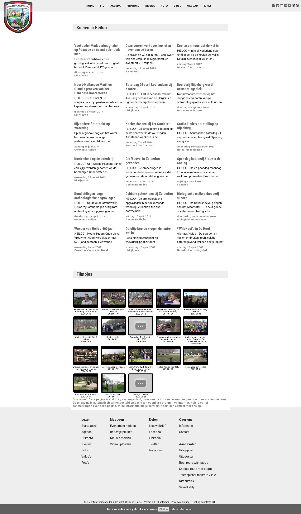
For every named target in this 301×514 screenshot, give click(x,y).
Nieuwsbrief (157, 426)
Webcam (192, 5)
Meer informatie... (183, 509)
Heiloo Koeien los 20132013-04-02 (168, 367)
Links (208, 5)
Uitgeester (186, 456)
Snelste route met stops (195, 469)
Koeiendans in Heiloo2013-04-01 (195, 367)
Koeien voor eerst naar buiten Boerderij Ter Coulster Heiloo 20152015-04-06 (195, 339)
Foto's (85, 462)
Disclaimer (163, 502)
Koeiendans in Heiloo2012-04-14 (85, 394)
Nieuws (150, 5)
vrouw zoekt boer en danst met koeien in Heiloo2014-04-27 (85, 368)
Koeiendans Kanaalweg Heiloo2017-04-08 (195, 310)
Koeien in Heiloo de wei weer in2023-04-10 (113, 310)
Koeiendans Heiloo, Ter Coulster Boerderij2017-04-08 (168, 310)
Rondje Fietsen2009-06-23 (140, 394)
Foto (164, 5)
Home (90, 5)
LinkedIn (155, 438)
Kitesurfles (186, 481)
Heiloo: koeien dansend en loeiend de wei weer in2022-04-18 (140, 310)
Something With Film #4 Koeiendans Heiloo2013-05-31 (140, 368)
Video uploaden (120, 444)
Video (177, 5)
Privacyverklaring (180, 502)
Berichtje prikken (121, 432)
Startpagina (89, 426)
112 (102, 5)
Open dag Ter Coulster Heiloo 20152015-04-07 (140, 338)
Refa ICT (210, 502)
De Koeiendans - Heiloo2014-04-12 (113, 367)
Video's (86, 456)
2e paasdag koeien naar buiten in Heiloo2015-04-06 (168, 338)
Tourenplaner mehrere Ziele (197, 475)
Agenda (115, 5)
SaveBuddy (186, 487)
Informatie (186, 426)
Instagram (156, 450)
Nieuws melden (120, 438)
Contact (184, 432)
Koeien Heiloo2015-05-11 (113, 337)
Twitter (154, 444)
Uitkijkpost (186, 450)
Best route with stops (193, 462)
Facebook (155, 432)
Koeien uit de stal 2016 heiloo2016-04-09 (85, 338)
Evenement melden (123, 426)
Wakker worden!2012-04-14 (113, 394)
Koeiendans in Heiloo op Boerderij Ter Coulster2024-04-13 (85, 310)
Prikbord (133, 5)
